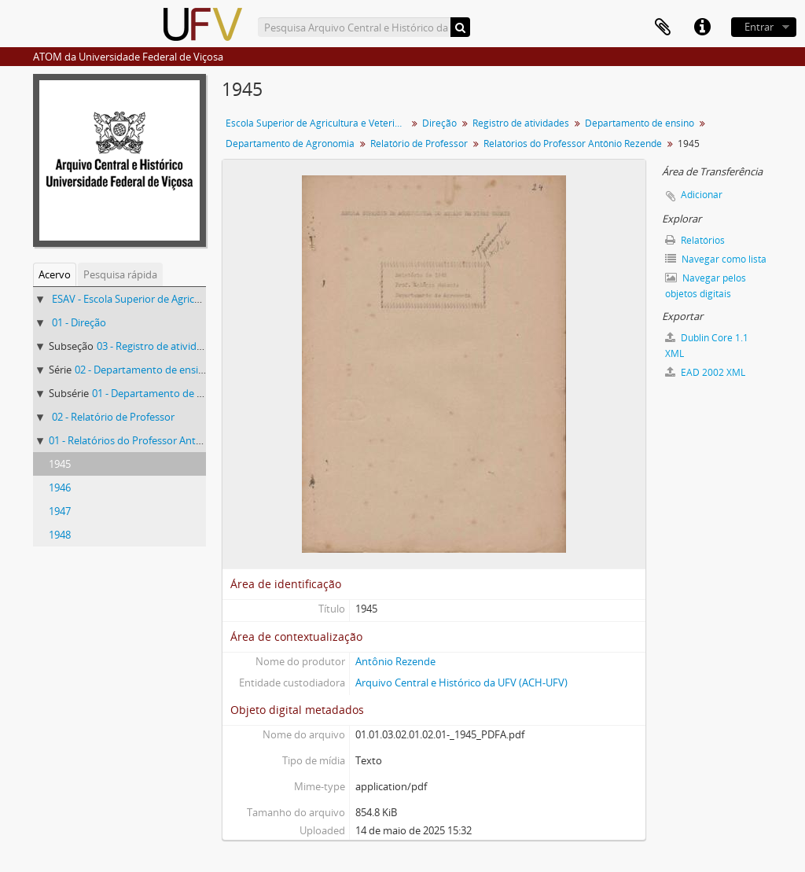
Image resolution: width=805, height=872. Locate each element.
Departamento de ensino (639, 123)
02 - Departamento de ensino (143, 369)
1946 (60, 487)
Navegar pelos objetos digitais (705, 285)
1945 (60, 464)
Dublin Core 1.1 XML (706, 345)
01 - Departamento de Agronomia (170, 393)
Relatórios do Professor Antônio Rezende (572, 143)
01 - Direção (79, 322)
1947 (60, 511)
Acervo (55, 274)
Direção (439, 123)
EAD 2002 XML (705, 372)
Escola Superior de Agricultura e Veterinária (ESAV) (318, 123)
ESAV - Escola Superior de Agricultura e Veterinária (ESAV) (184, 299)
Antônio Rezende (395, 661)
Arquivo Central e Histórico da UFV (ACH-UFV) (461, 682)
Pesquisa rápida (120, 274)
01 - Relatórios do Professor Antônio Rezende (154, 440)
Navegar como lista (715, 259)
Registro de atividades (520, 123)
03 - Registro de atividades (158, 346)
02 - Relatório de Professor (113, 417)
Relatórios (695, 240)
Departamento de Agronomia (290, 143)
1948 (60, 535)
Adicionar (701, 194)
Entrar (759, 27)
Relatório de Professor (419, 143)
